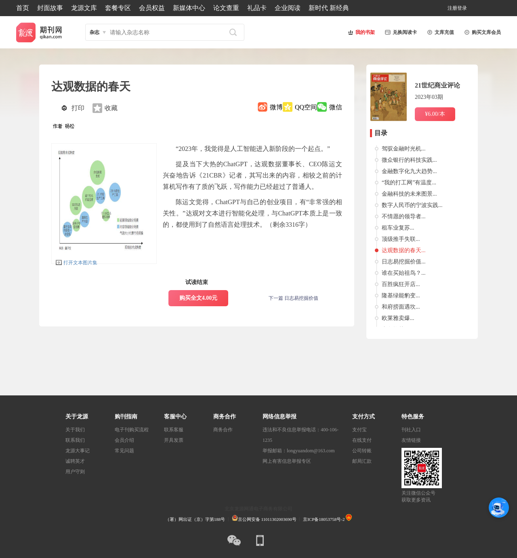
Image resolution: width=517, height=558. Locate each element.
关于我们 (75, 430)
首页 (22, 7)
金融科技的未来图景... (409, 194)
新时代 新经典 (329, 7)
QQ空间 (306, 107)
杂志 (94, 32)
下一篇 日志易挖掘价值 (293, 298)
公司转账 (362, 451)
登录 (462, 8)
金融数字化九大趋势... (409, 171)
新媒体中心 (189, 7)
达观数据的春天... (404, 250)
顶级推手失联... (401, 239)
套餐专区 (118, 7)
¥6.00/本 (435, 114)
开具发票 (173, 440)
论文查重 (226, 7)
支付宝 (359, 430)
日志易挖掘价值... (404, 262)
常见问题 (124, 451)
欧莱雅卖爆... (398, 318)
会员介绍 (124, 440)
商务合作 (223, 430)
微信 (335, 107)
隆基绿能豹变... (401, 296)
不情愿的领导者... (404, 216)
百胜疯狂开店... (401, 284)
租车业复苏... (398, 228)
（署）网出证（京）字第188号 (195, 519)
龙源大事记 (77, 451)
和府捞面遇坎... (401, 307)
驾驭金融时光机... (404, 149)
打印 (77, 107)
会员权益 (152, 7)
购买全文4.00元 (198, 298)
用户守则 (75, 471)
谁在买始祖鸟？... (404, 273)
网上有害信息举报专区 (287, 461)
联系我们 (75, 440)
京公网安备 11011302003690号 (264, 519)
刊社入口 (411, 430)
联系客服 (173, 430)
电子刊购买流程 (132, 430)
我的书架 (360, 32)
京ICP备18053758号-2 (324, 519)
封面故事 (50, 7)
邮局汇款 (362, 461)
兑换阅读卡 (400, 32)
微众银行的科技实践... (409, 160)
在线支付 (362, 440)
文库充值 (439, 32)
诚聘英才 (75, 461)
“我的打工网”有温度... (409, 183)
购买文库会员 (481, 32)
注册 (452, 8)
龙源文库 (84, 7)
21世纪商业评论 (437, 85)
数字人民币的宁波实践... (412, 205)
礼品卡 (257, 7)
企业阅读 (288, 7)
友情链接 (411, 440)
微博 (276, 107)
